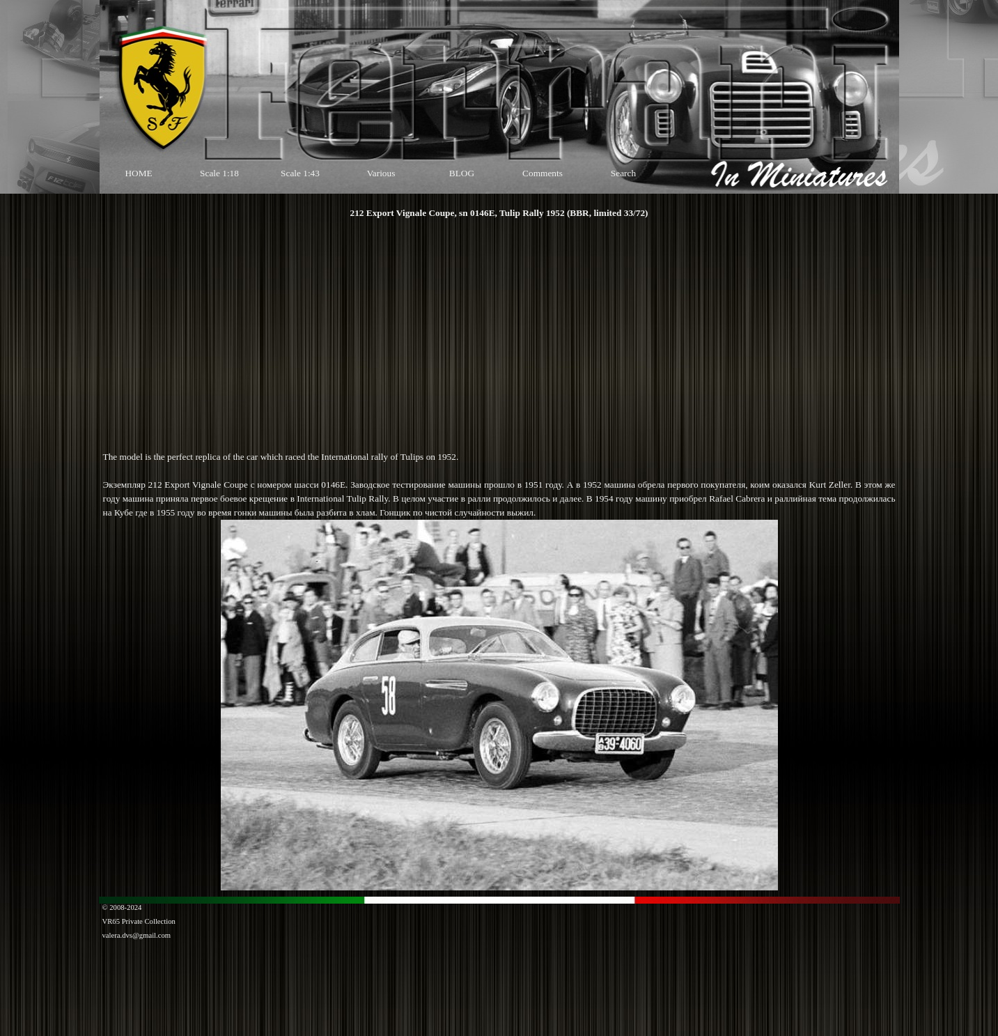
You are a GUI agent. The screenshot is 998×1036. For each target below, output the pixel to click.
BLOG (461, 173)
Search (623, 173)
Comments (542, 173)
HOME (138, 173)
